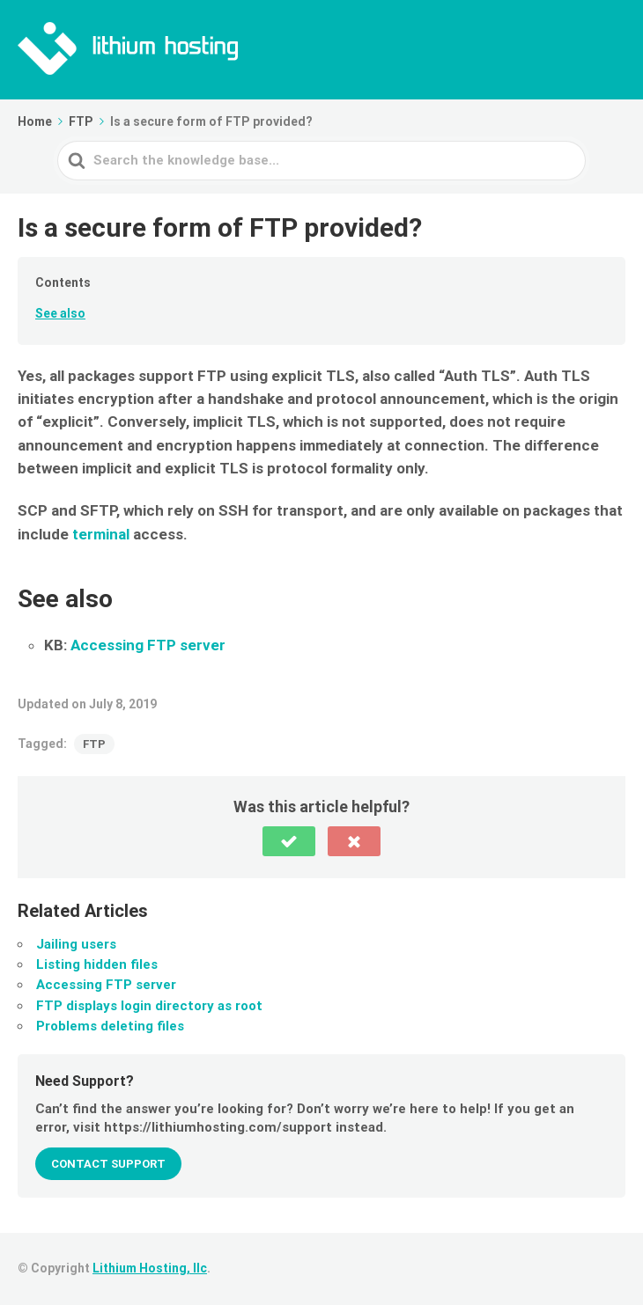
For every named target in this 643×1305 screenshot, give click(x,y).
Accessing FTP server (147, 645)
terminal (100, 534)
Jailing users (76, 944)
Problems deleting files (110, 1026)
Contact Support (108, 1163)
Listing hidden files (97, 964)
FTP (94, 744)
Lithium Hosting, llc (149, 1268)
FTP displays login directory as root (149, 1006)
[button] (288, 841)
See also (60, 313)
